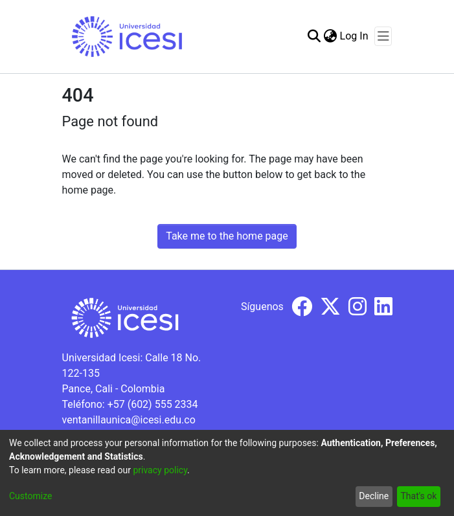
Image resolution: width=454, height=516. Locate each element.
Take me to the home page (227, 236)
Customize (30, 496)
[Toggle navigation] (383, 36)
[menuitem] (331, 36)
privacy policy (160, 470)
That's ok (418, 496)
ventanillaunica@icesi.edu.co (129, 420)
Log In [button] (355, 36)
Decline (374, 496)
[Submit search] (314, 36)
